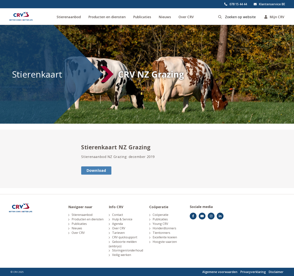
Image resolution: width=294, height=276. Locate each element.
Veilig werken (121, 255)
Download (96, 170)
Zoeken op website (240, 17)
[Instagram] (211, 216)
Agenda (117, 224)
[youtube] (202, 216)
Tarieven (118, 233)
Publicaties (142, 17)
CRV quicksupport (124, 237)
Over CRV (186, 17)
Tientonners (161, 233)
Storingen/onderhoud (127, 250)
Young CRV (160, 224)
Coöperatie (160, 215)
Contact (117, 215)
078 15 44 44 (238, 4)
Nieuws (165, 17)
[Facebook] (193, 216)
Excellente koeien (165, 237)
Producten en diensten (107, 17)
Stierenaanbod (69, 17)
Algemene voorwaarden (219, 272)
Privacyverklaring (253, 272)
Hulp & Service (122, 219)
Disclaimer (276, 272)
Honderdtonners (164, 228)
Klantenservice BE (272, 4)
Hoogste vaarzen (165, 242)
